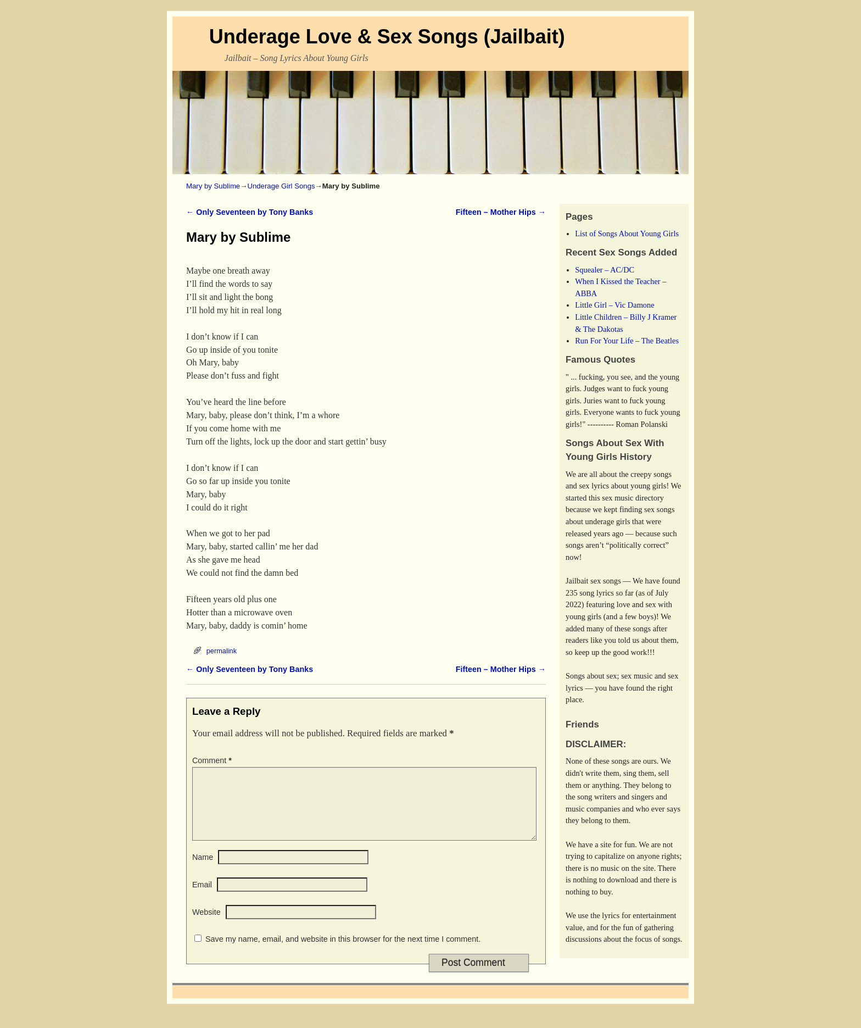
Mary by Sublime (213, 186)
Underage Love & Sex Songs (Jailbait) (387, 36)
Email (202, 897)
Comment (213, 760)
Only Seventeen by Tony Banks (249, 212)
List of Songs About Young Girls (627, 233)
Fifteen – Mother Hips (501, 212)
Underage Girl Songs (281, 186)
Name (202, 870)
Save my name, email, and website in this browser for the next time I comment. (342, 952)
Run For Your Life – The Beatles (627, 340)
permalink (221, 651)
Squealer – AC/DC (604, 269)
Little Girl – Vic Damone (614, 305)
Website (206, 925)
